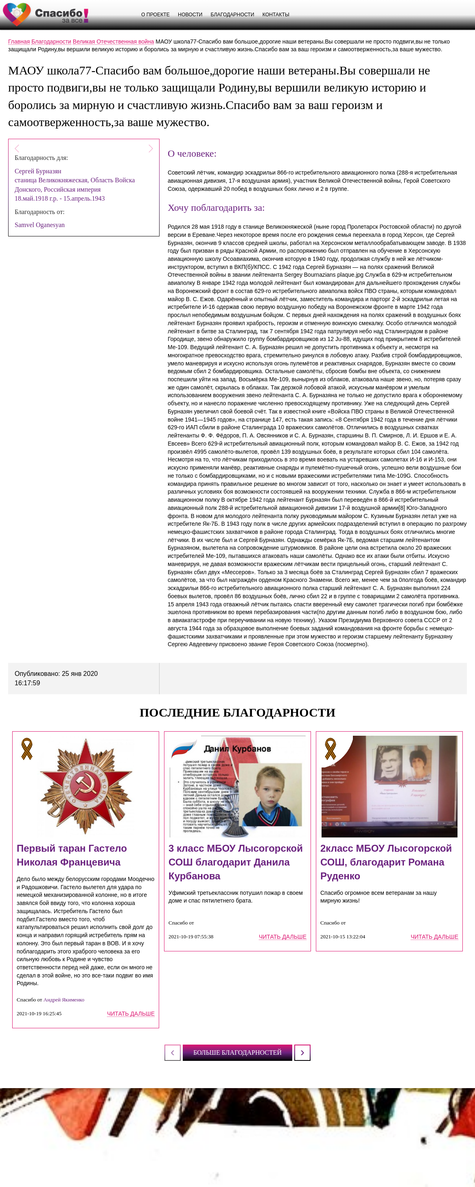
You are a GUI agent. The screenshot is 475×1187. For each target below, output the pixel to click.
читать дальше (131, 1013)
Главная (19, 41)
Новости (190, 14)
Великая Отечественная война (113, 41)
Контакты (276, 14)
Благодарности (232, 14)
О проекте (155, 14)
